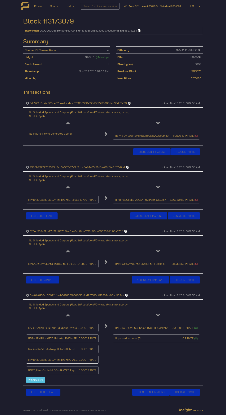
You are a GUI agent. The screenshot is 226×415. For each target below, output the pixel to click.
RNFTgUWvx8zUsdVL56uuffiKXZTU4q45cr (54, 370)
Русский (44, 410)
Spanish (53, 410)
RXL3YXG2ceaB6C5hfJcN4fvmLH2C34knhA (141, 328)
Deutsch (36, 410)
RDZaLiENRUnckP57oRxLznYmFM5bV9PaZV (54, 338)
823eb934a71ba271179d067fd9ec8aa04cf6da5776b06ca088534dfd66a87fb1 (76, 231)
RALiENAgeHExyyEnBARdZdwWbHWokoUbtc (55, 328)
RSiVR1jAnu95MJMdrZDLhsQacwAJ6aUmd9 (142, 135)
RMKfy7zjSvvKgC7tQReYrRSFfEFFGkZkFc (53, 264)
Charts (54, 6)
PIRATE (194, 6)
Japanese (62, 410)
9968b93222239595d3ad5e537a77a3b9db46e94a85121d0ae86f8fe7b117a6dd (77, 167)
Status (70, 6)
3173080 (196, 78)
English (28, 410)
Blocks (38, 6)
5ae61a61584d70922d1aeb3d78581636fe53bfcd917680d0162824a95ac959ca (77, 295)
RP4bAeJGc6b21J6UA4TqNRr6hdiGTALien (53, 199)
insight (191, 409)
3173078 (196, 71)
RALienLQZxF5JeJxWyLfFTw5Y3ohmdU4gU (54, 349)
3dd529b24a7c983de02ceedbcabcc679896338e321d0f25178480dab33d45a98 (78, 103)
